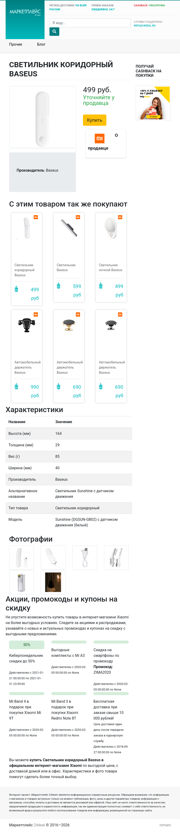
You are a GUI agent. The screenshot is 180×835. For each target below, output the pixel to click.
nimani (165, 825)
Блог (41, 44)
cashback (141, 5)
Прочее (15, 44)
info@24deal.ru (145, 25)
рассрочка (157, 5)
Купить (94, 120)
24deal (39, 825)
